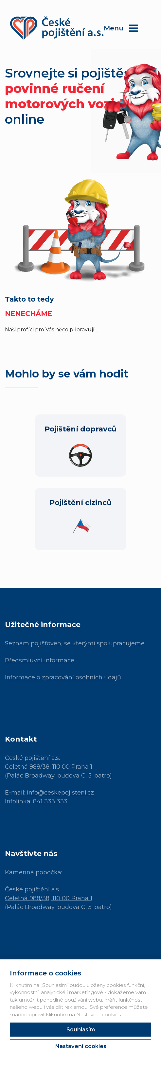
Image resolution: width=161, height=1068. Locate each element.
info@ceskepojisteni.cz (60, 792)
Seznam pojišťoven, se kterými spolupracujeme (75, 643)
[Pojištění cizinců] (80, 519)
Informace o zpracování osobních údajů (63, 677)
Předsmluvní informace (39, 660)
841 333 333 (50, 801)
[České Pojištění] (57, 28)
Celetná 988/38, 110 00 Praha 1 (48, 898)
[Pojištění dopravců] (80, 445)
